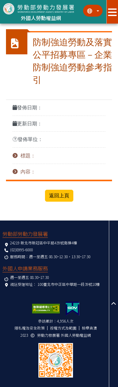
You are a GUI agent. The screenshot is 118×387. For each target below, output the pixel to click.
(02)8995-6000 (21, 249)
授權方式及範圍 (63, 327)
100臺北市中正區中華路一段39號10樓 (68, 284)
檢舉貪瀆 (89, 327)
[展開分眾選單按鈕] (112, 12)
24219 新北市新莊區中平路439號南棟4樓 (43, 242)
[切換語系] (93, 10)
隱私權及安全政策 (29, 327)
